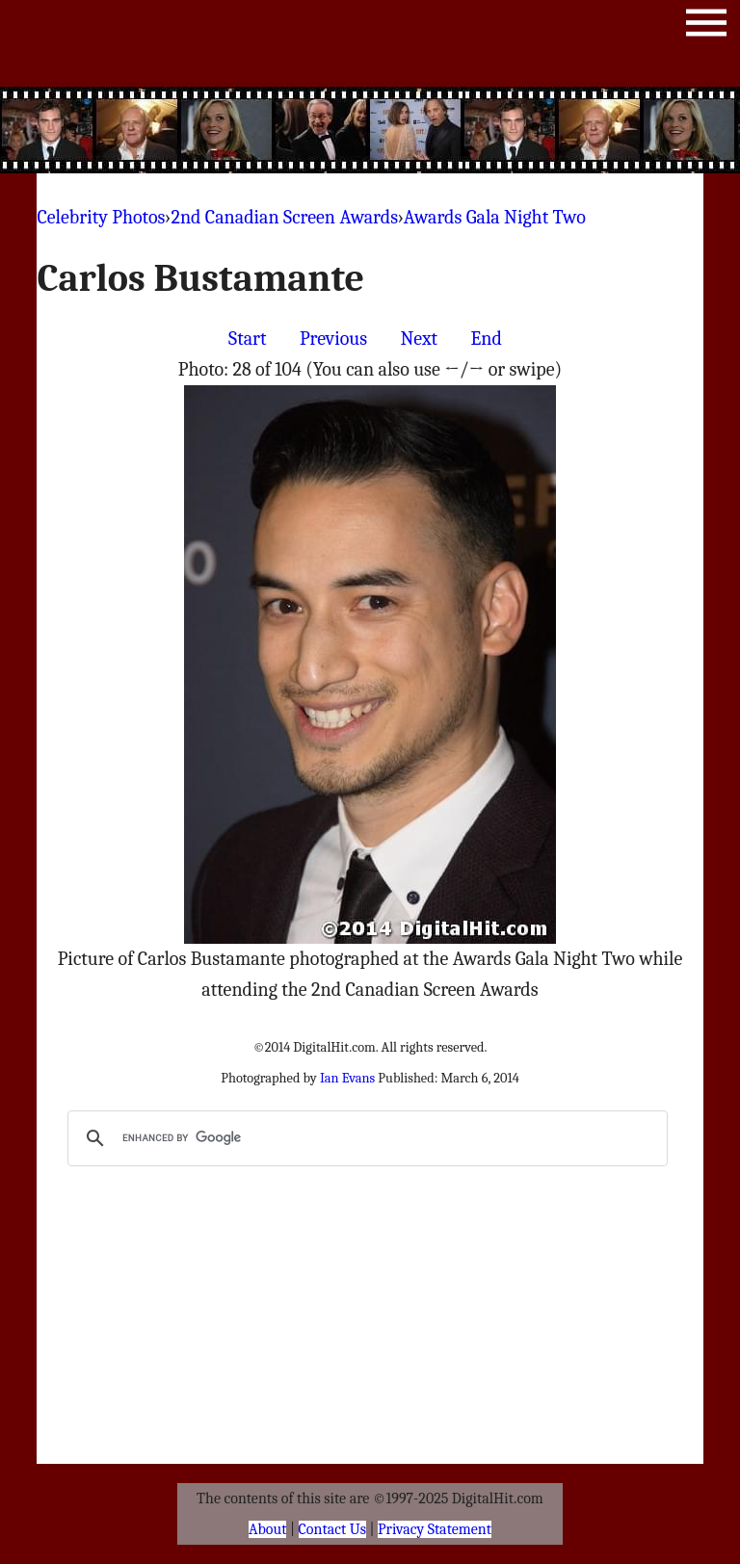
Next (418, 338)
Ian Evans (347, 1078)
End (486, 338)
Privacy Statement (434, 1529)
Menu (706, 26)
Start (247, 338)
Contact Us (332, 1529)
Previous (333, 338)
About (267, 1529)
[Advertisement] (370, 130)
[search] (364, 1138)
